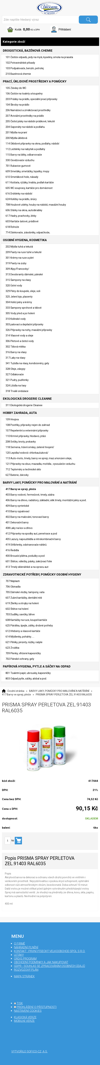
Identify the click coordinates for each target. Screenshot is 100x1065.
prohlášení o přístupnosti (37, 1007)
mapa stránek (24, 976)
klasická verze (25, 1017)
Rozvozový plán (26, 969)
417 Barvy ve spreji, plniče (16, 694)
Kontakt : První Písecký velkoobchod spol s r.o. (49, 951)
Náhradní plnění (26, 947)
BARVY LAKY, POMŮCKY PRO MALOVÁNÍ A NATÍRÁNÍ (59, 691)
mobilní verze (24, 1021)
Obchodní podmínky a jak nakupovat (41, 962)
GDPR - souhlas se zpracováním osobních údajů (49, 966)
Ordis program (25, 958)
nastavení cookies (28, 1010)
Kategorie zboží (50, 41)
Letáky (19, 955)
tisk (20, 1003)
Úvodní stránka (15, 691)
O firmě (19, 943)
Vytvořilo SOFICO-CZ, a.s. (29, 1051)
